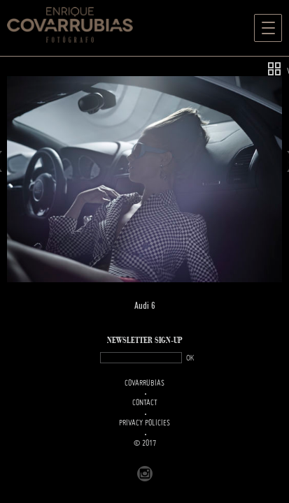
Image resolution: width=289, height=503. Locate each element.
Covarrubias (144, 383)
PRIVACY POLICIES (144, 423)
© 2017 (145, 443)
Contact (144, 403)
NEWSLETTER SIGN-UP (145, 340)
